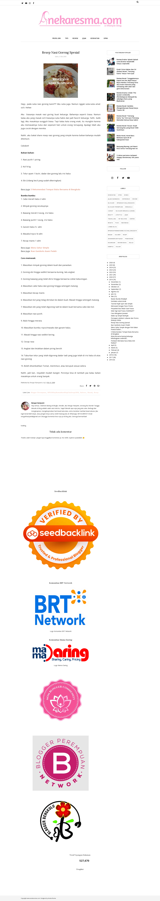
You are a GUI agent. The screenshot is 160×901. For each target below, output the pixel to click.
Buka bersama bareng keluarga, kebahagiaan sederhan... (122, 337)
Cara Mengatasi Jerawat (119, 313)
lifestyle (119, 215)
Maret (113, 348)
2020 (111, 277)
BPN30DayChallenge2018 (125, 203)
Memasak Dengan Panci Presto (122, 306)
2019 (111, 280)
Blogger (111, 203)
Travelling (112, 219)
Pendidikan (129, 238)
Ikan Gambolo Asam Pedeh (120, 325)
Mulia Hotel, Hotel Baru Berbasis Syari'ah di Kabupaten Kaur (125, 138)
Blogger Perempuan (38, 392)
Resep (96, 392)
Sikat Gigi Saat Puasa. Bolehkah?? (122, 311)
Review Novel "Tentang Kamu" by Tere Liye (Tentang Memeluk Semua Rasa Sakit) (128, 118)
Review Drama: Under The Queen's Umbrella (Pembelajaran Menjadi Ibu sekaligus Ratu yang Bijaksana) (127, 97)
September (115, 289)
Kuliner (83, 392)
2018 (111, 355)
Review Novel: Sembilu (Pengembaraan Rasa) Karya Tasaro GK (127, 108)
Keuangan (111, 242)
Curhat (110, 211)
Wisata (110, 223)
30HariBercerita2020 (115, 238)
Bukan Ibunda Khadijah (119, 299)
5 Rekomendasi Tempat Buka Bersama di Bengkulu (55, 189)
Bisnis (126, 195)
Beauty (110, 215)
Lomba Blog (112, 227)
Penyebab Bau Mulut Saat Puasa (122, 308)
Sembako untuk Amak (118, 301)
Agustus (114, 292)
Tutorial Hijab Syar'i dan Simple (121, 304)
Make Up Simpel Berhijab (119, 316)
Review (134, 199)
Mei (112, 296)
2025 (111, 265)
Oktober (114, 287)
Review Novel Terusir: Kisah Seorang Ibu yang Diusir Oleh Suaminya (127, 128)
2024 (111, 267)
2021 (111, 275)
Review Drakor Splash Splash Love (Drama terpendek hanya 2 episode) (127, 61)
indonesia (124, 223)
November (115, 284)
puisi (117, 223)
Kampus (110, 246)
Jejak (126, 215)
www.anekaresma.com (33, 898)
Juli (112, 294)
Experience (126, 199)
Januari (113, 352)
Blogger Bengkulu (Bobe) (125, 211)
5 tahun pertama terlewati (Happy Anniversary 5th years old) (128, 157)
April (112, 345)
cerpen (132, 219)
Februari (114, 350)
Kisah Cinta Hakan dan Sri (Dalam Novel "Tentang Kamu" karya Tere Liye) (126, 71)
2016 (111, 360)
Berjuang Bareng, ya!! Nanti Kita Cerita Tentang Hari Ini (127, 147)
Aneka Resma (52, 898)
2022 (111, 272)
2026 (111, 263)
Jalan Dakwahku (114, 199)
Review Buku (122, 242)
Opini (120, 195)
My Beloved (123, 219)
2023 (111, 270)
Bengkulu (129, 207)
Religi (131, 242)
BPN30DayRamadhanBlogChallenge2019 (63, 392)
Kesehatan (112, 195)
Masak (90, 392)
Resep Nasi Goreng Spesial (120, 323)
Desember (115, 282)
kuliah (118, 246)
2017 (111, 357)
